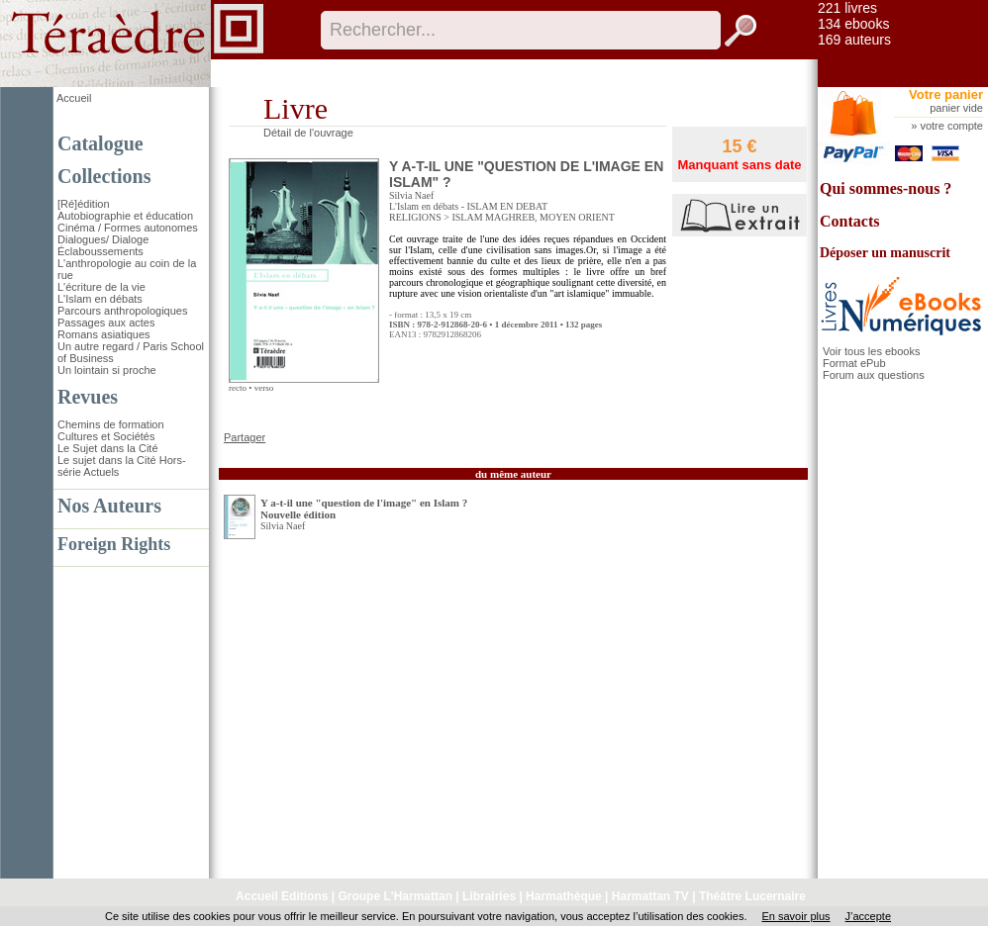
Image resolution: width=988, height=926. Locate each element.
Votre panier (946, 94)
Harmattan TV (650, 896)
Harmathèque (564, 896)
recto (238, 388)
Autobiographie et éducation (125, 216)
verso (264, 388)
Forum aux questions (874, 375)
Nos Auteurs (109, 505)
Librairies (489, 896)
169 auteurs (854, 39)
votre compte (951, 126)
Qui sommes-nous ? (885, 188)
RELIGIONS (415, 217)
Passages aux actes (105, 322)
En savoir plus (795, 916)
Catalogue (100, 143)
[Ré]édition (83, 204)
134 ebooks (853, 24)
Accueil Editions (282, 896)
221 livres (847, 8)
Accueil (73, 98)
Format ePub (854, 363)
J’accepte (868, 916)
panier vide (956, 108)
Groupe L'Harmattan (395, 896)
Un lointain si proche (106, 370)
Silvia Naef (411, 195)
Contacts (849, 221)
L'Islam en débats (100, 299)
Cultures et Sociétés (105, 436)
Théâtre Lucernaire (752, 896)
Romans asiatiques (103, 334)
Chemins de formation (110, 424)
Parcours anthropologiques (122, 311)
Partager (244, 437)
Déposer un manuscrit (885, 252)
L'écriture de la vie (101, 287)
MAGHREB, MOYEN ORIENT (550, 217)
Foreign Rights (113, 544)
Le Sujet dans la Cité (107, 448)
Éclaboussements (100, 251)
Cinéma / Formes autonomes (127, 227)
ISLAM (466, 217)
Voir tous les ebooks (871, 351)
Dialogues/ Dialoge (102, 239)
